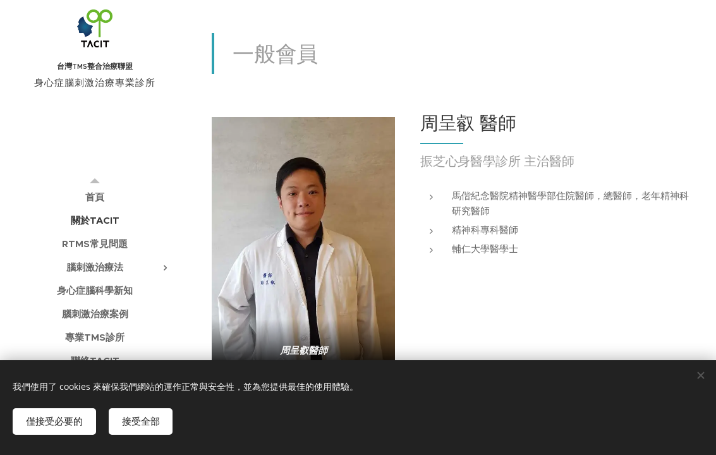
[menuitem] (95, 197)
